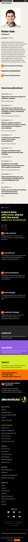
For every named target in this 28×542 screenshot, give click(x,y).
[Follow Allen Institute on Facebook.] (14, 512)
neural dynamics (6, 454)
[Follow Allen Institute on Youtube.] (14, 516)
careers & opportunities (8, 415)
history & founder (6, 420)
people (9, 3)
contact (3, 504)
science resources (6, 496)
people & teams (6, 412)
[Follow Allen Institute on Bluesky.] (20, 516)
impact (3, 3)
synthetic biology (6, 459)
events (3, 488)
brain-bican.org (6, 436)
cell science (4, 451)
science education (6, 470)
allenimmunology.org (7, 430)
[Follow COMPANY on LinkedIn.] (8, 512)
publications (5, 462)
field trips (4, 472)
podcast (3, 493)
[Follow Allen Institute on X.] (8, 516)
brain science (5, 449)
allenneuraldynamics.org (8, 433)
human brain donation (8, 499)
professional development (9, 475)
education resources (7, 478)
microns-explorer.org (7, 441)
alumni (3, 417)
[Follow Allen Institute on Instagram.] (20, 512)
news (2, 485)
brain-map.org (5, 438)
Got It (17, 540)
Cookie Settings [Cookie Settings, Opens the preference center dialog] (10, 540)
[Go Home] (14, 399)
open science (5, 490)
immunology (5, 457)
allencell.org (5, 428)
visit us (3, 501)
